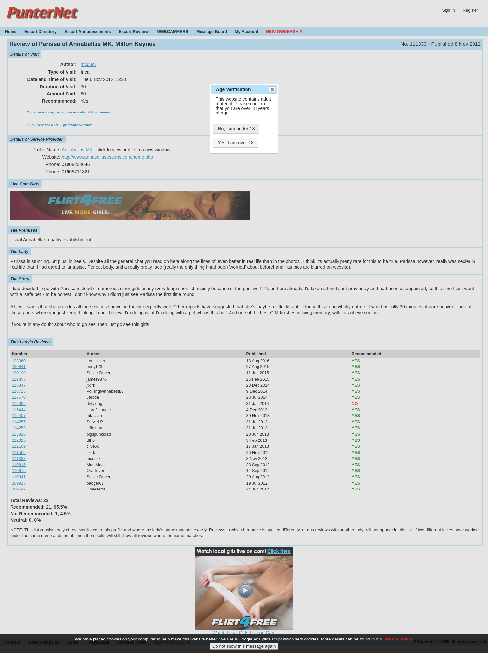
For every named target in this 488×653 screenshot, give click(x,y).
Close (272, 89)
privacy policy (397, 639)
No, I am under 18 (236, 128)
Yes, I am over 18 (235, 142)
